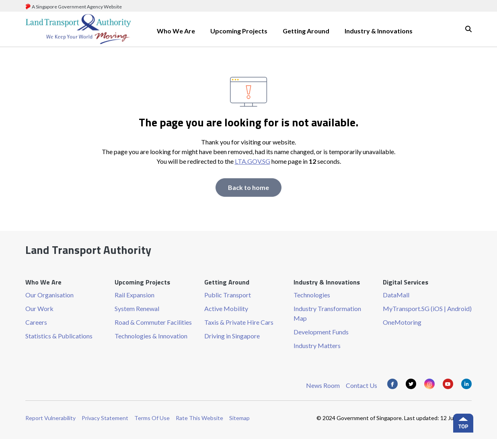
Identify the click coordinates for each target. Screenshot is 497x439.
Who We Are (176, 31)
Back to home (248, 187)
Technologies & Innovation (151, 336)
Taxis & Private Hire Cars (238, 322)
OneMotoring (402, 322)
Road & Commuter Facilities (153, 322)
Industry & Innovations (379, 31)
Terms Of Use (152, 417)
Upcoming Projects (238, 31)
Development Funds (321, 332)
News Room (323, 385)
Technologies (312, 295)
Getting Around (306, 31)
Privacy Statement (105, 417)
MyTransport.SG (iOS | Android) (427, 308)
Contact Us (361, 385)
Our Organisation (49, 295)
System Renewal (137, 308)
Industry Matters (317, 345)
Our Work (39, 308)
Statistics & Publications (58, 336)
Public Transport (227, 295)
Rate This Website (199, 417)
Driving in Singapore (232, 336)
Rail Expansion (134, 295)
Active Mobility (226, 308)
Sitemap (239, 417)
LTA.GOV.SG (252, 161)
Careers (36, 322)
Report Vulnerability (50, 417)
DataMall (396, 295)
